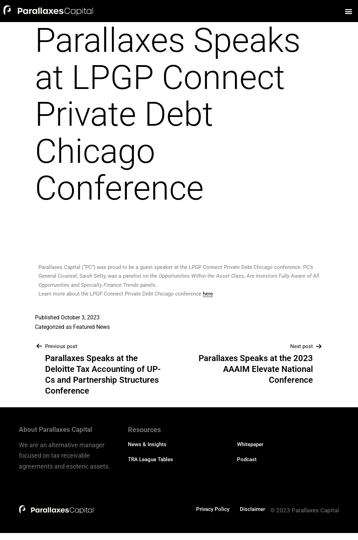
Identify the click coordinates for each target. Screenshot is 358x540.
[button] (349, 11)
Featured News (91, 327)
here (208, 294)
